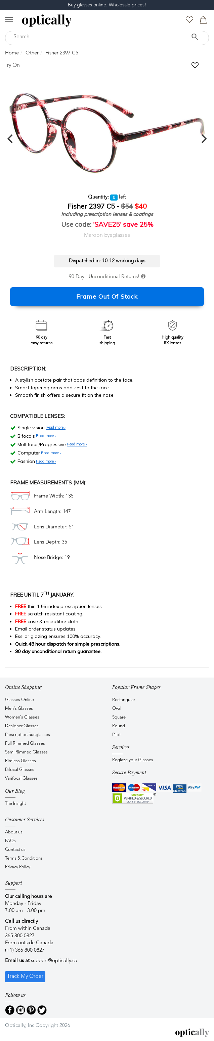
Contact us (15, 850)
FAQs (10, 841)
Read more (56, 428)
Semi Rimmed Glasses (26, 752)
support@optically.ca (54, 960)
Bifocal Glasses (19, 770)
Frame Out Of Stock (107, 296)
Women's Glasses (22, 717)
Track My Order (25, 976)
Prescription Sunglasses (27, 735)
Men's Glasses (19, 708)
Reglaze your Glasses (132, 760)
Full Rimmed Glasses (25, 743)
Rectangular (123, 700)
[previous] (10, 138)
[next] (203, 138)
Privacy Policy (17, 867)
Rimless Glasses (20, 761)
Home (12, 53)
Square (119, 717)
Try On (12, 65)
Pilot (116, 735)
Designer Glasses (22, 726)
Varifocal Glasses (21, 778)
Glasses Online (19, 700)
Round (118, 726)
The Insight (15, 803)
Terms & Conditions (24, 858)
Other (32, 53)
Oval (116, 708)
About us (14, 832)
